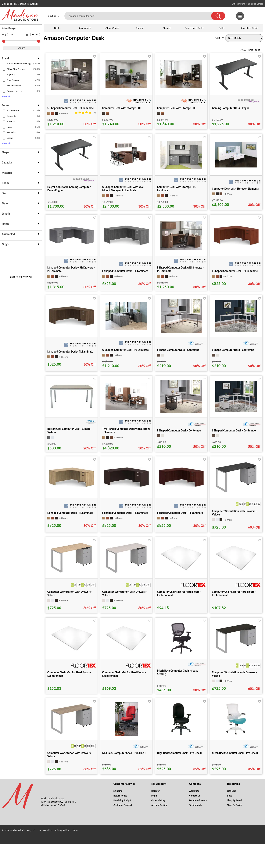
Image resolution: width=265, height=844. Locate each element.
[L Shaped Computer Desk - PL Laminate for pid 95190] (126, 244)
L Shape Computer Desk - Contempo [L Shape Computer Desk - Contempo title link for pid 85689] (178, 350)
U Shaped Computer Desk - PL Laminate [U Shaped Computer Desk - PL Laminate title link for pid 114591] (125, 350)
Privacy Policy (62, 830)
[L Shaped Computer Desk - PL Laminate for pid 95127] (126, 486)
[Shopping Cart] (259, 16)
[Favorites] (249, 19)
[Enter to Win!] (240, 19)
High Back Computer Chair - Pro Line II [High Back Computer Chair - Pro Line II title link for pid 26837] (179, 753)
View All (27, 276)
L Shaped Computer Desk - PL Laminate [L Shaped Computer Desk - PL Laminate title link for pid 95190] (125, 271)
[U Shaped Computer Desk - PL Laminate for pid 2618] (71, 88)
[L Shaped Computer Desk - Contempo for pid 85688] (236, 411)
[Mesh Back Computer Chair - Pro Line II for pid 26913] (236, 735)
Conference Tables (194, 28)
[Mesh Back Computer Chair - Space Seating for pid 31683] (181, 654)
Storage (167, 28)
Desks (57, 28)
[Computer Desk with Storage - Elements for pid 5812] (236, 166)
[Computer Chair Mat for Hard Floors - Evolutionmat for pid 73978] (181, 569)
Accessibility (45, 830)
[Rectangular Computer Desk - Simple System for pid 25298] (71, 408)
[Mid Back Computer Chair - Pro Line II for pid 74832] (126, 735)
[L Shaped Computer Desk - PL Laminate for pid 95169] (71, 325)
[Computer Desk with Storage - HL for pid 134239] (181, 87)
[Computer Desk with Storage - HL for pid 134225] (126, 87)
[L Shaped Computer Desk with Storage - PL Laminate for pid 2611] (181, 248)
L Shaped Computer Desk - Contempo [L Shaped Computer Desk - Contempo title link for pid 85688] (234, 430)
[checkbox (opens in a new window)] (4, 64)
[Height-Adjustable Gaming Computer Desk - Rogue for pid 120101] (71, 169)
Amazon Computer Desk (74, 38)
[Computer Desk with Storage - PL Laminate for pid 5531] (181, 167)
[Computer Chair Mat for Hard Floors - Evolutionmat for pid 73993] (126, 650)
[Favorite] (94, 56)
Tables (222, 28)
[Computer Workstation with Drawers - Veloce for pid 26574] (71, 572)
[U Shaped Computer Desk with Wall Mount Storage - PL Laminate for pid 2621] (126, 166)
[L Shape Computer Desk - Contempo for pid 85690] (236, 330)
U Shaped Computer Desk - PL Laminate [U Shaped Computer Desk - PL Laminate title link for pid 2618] (70, 108)
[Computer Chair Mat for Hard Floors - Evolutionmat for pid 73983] (236, 569)
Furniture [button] (53, 16)
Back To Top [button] (16, 276)
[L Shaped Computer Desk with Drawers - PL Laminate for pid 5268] (71, 244)
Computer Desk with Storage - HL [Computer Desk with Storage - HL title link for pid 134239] (176, 108)
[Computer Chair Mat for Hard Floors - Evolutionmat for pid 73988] (71, 650)
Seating (140, 28)
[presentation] (21, 59)
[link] (259, 16)
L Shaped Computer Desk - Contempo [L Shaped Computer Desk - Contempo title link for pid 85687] (179, 430)
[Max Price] (35, 34)
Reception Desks (249, 28)
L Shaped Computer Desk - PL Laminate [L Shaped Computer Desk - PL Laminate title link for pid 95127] (125, 513)
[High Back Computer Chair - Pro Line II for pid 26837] (181, 735)
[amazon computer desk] (140, 16)
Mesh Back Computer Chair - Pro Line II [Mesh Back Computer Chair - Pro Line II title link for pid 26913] (235, 753)
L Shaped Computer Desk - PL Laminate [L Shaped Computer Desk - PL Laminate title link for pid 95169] (70, 351)
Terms (76, 830)
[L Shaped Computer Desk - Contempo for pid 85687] (181, 412)
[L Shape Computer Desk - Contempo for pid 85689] (181, 332)
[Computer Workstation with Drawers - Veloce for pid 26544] (236, 492)
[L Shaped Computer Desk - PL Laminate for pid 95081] (71, 486)
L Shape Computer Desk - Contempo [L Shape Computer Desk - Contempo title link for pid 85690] (233, 350)
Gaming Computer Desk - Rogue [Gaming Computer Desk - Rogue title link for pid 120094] (230, 108)
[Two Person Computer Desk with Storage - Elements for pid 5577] (126, 409)
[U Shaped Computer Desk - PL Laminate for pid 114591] (126, 329)
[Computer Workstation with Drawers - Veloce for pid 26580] (71, 733)
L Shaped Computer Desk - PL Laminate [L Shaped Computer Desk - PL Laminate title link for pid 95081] (70, 513)
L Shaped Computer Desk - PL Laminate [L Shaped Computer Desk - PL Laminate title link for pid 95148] (180, 513)
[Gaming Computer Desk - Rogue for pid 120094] (236, 89)
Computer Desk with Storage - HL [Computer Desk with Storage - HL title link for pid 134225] (121, 108)
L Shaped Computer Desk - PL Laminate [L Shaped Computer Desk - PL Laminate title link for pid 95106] (235, 271)
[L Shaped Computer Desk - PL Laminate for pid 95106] (236, 244)
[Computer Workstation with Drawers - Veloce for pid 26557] (236, 653)
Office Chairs (112, 28)
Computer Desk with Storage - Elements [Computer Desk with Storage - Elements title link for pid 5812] (235, 188)
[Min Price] (12, 34)
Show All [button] (6, 96)
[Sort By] (244, 38)
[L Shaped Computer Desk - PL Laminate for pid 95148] (181, 486)
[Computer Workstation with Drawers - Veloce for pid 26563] (126, 572)
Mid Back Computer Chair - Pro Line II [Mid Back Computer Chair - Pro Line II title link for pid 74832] (124, 753)
